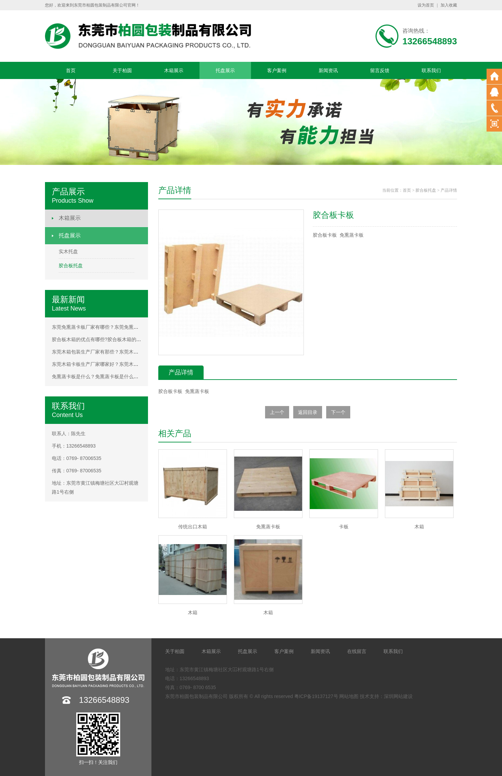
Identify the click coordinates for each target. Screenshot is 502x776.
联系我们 (431, 70)
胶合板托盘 (71, 265)
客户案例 (276, 70)
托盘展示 (225, 70)
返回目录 (307, 412)
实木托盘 (68, 251)
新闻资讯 (328, 70)
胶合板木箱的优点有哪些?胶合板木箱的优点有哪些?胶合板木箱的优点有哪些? (135, 339)
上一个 (277, 412)
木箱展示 (173, 70)
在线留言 (356, 651)
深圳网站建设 (398, 696)
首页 (71, 70)
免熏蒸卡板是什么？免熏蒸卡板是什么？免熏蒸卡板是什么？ (117, 376)
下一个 (338, 412)
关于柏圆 (122, 70)
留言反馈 (379, 70)
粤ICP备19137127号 (316, 696)
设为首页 (426, 5)
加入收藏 (449, 5)
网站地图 (348, 696)
